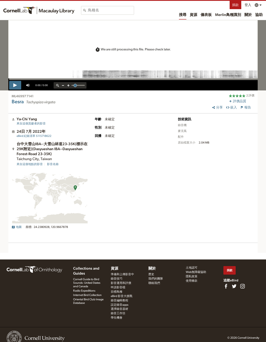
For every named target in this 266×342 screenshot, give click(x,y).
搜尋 (182, 15)
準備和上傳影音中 (122, 274)
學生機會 (116, 317)
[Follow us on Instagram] (242, 286)
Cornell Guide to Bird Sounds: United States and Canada (86, 283)
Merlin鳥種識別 (228, 15)
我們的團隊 (155, 278)
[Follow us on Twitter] (234, 286)
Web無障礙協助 (196, 272)
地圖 (17, 227)
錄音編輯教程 (119, 300)
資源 (193, 15)
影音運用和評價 (121, 283)
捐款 (235, 5)
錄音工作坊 (118, 313)
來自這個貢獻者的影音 (31, 123)
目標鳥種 (116, 291)
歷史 (151, 274)
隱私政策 (191, 276)
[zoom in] (68, 85)
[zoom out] (63, 85)
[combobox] (111, 10)
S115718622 (34, 136)
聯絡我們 (154, 283)
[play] (15, 85)
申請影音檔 (118, 287)
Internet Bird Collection (87, 295)
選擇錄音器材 (119, 309)
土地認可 (191, 267)
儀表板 (206, 15)
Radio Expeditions (84, 290)
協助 (259, 15)
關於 (248, 15)
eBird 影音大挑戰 (121, 296)
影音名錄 (53, 164)
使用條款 (191, 280)
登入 (248, 5)
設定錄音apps (119, 304)
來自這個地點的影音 (30, 164)
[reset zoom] (57, 85)
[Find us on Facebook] (225, 286)
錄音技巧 (116, 278)
